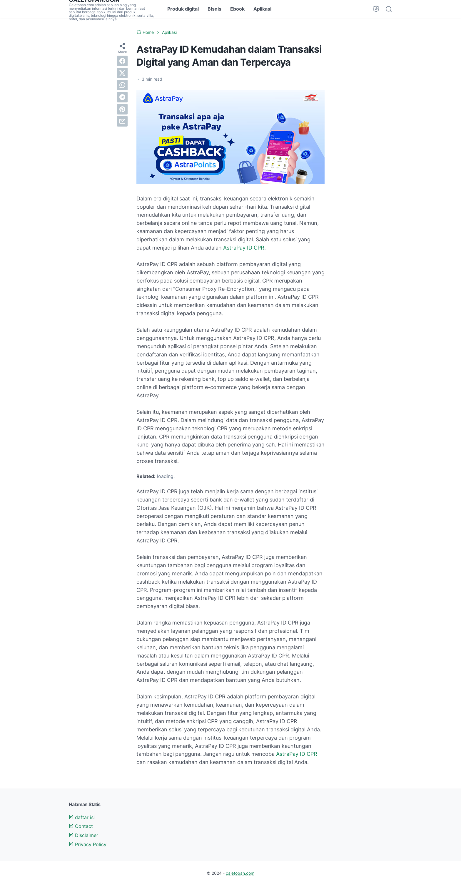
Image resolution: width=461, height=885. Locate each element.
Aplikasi (262, 9)
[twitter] (122, 73)
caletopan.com (240, 873)
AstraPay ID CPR (243, 248)
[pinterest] (122, 109)
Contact (81, 826)
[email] (122, 121)
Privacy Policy (87, 844)
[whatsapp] (122, 85)
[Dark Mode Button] (376, 8)
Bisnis (214, 9)
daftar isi (82, 817)
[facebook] (122, 61)
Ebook (237, 9)
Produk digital (183, 9)
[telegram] (122, 97)
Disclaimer (83, 835)
